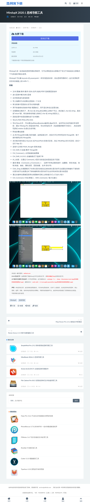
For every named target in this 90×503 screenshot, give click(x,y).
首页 (19, 28)
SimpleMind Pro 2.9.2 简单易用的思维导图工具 (37, 345)
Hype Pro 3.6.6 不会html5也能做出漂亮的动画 (37, 416)
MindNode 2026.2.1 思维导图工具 (32, 357)
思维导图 (22, 300)
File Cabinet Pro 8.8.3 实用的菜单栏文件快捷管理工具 (39, 380)
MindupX (13, 300)
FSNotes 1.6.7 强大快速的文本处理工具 (34, 437)
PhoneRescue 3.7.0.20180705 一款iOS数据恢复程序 (39, 426)
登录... (12, 400)
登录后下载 (45, 38)
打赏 (12, 306)
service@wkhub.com (45, 487)
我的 (63, 500)
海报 (27, 306)
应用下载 (25, 28)
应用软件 (13, 16)
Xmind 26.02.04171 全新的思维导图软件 (35, 369)
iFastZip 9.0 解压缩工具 (29, 448)
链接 (35, 306)
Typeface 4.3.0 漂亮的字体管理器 (32, 469)
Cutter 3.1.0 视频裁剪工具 (30, 458)
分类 (27, 500)
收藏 (20, 306)
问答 (45, 500)
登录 (75, 3)
